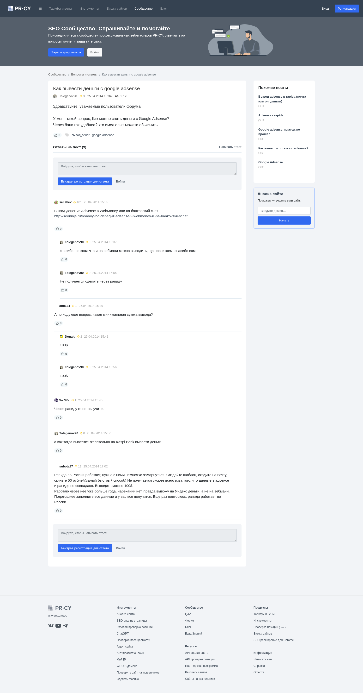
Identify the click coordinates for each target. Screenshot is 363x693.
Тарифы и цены (60, 8)
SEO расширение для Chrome (274, 640)
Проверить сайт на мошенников (138, 672)
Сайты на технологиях (200, 678)
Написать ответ (230, 147)
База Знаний (193, 633)
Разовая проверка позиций (134, 627)
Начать (284, 220)
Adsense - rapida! (271, 115)
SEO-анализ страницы (132, 620)
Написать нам (263, 659)
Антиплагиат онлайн (130, 653)
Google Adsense (270, 162)
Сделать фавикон (128, 679)
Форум (189, 620)
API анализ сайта (196, 653)
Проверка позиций (270, 627)
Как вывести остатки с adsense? (283, 148)
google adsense (103, 135)
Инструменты (89, 8)
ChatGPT (123, 633)
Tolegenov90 (68, 96)
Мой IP (121, 659)
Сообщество (143, 8)
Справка (259, 666)
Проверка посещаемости (133, 640)
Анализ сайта (270, 194)
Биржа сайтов (117, 8)
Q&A (188, 614)
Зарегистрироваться (66, 52)
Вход (325, 8)
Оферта (259, 672)
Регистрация (347, 8)
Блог (163, 8)
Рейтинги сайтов (196, 672)
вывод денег (81, 135)
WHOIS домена (127, 666)
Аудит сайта (125, 646)
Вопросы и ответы (84, 74)
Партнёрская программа (201, 666)
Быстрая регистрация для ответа (85, 181)
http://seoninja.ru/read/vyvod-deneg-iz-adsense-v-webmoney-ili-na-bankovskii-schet (121, 216)
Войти (95, 52)
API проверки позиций (200, 659)
